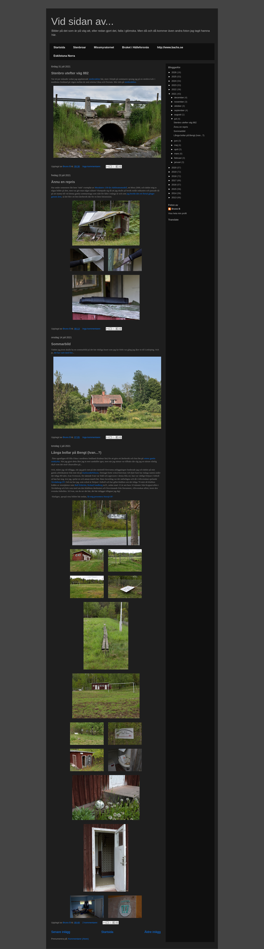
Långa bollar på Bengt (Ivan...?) (76, 452)
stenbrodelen (94, 79)
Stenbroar (79, 47)
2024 (174, 81)
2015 (174, 189)
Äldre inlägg (152, 932)
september (179, 110)
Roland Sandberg (95, 485)
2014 (174, 193)
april (176, 149)
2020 (174, 167)
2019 (174, 172)
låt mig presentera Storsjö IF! (100, 496)
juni (176, 140)
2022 (174, 89)
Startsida (59, 47)
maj (176, 145)
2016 (174, 184)
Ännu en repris (63, 182)
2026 (174, 72)
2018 (174, 176)
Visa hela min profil (177, 213)
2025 (174, 76)
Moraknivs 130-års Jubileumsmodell (111, 187)
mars (177, 153)
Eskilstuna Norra (64, 55)
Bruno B (176, 209)
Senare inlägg (60, 932)
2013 (174, 197)
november (179, 101)
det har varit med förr (63, 352)
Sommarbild (61, 344)
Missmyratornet (104, 47)
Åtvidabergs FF (58, 482)
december (179, 97)
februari (178, 158)
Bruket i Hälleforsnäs (135, 47)
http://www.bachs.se (170, 47)
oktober (178, 106)
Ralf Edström (80, 485)
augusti (178, 114)
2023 (174, 85)
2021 (174, 94)
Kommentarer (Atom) (78, 939)
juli (176, 119)
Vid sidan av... (82, 21)
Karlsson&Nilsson (90, 472)
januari (178, 162)
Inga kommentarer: (92, 166)
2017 (174, 180)
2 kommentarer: (90, 922)
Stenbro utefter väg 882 (70, 73)
